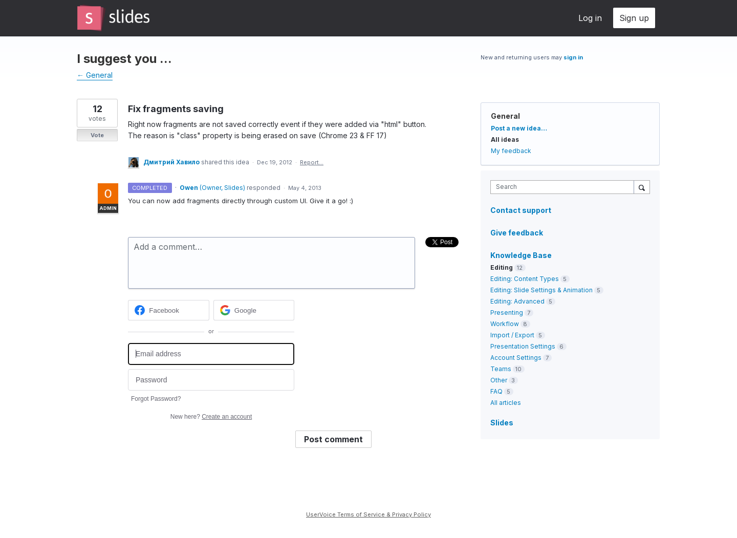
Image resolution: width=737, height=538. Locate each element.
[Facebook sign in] (168, 310)
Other (498, 380)
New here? (211, 416)
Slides (501, 422)
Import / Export (512, 335)
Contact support (520, 210)
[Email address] (211, 354)
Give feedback (516, 232)
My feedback (511, 151)
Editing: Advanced (517, 301)
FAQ (496, 391)
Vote (97, 135)
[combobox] (564, 187)
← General (95, 75)
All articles (505, 402)
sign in (573, 57)
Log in (590, 18)
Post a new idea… (519, 128)
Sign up (634, 18)
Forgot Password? (156, 398)
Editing (501, 267)
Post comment (333, 439)
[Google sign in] (254, 310)
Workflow (504, 324)
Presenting (506, 312)
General (505, 116)
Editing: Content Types (524, 279)
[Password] (211, 380)
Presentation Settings (522, 346)
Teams (500, 369)
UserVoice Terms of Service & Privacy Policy (368, 514)
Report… (311, 162)
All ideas (505, 139)
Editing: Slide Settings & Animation (541, 290)
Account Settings (515, 357)
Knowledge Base (521, 255)
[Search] (642, 186)
